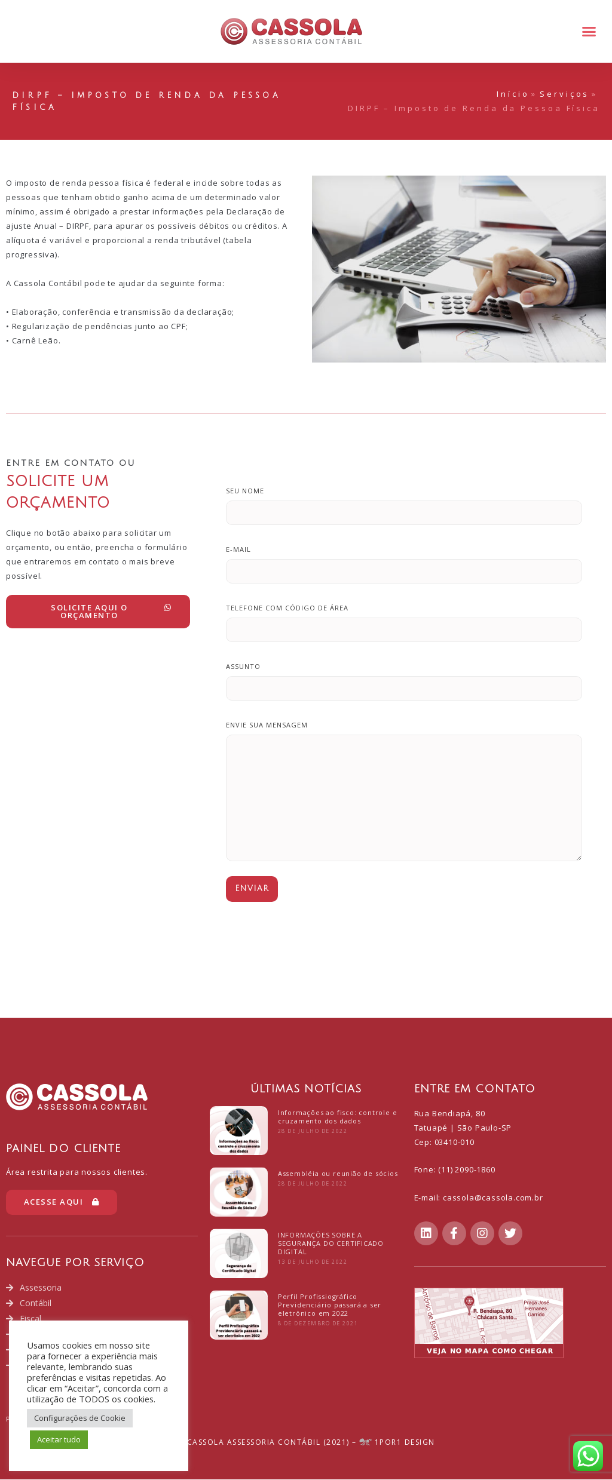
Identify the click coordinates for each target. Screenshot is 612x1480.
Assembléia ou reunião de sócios (338, 1173)
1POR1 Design (397, 1443)
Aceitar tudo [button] (59, 1439)
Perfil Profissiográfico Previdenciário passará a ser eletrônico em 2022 (329, 1305)
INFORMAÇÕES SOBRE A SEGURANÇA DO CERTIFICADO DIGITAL (331, 1243)
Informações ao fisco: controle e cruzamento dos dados (337, 1116)
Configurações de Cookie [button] (80, 1418)
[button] (588, 31)
